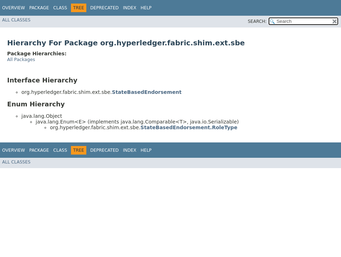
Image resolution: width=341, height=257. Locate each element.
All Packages (21, 59)
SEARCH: (257, 21)
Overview (13, 7)
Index (130, 7)
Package (39, 7)
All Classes (16, 19)
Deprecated (104, 7)
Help (146, 7)
